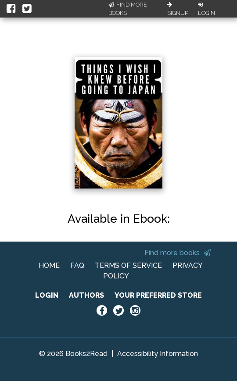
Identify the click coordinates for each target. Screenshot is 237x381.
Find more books (177, 253)
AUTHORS (86, 295)
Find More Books (127, 9)
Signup (177, 9)
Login (206, 9)
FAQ (77, 265)
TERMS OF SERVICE (128, 265)
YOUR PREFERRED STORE (158, 295)
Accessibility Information (157, 353)
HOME (49, 265)
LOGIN (46, 295)
